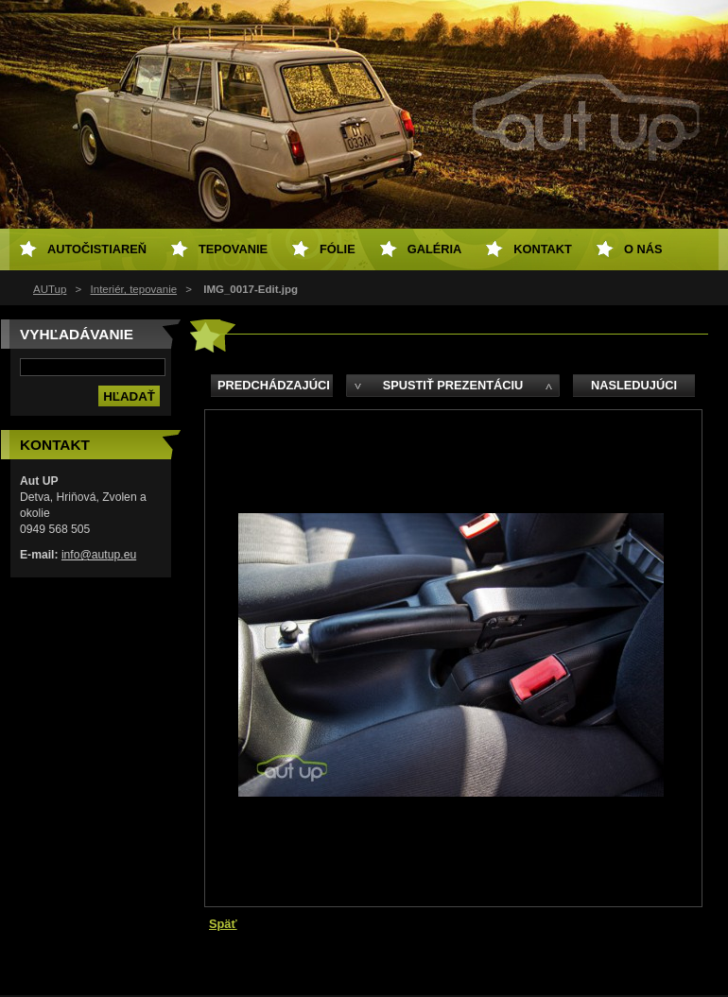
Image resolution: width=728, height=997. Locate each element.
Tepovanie (233, 249)
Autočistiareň (97, 249)
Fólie (337, 249)
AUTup (49, 289)
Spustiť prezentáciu (453, 385)
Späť (223, 924)
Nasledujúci (634, 385)
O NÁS (643, 249)
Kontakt (542, 249)
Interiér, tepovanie (134, 289)
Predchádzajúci (273, 385)
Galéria (434, 249)
